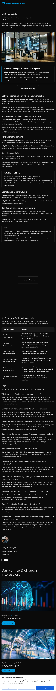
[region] (28, 683)
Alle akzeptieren (45, 688)
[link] (28, 596)
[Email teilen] (7, 559)
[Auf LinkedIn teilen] (5, 559)
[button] (53, 3)
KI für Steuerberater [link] (11, 618)
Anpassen (9, 688)
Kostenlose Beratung (28, 88)
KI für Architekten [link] (10, 666)
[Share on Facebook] (2, 559)
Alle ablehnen (26, 688)
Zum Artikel (7, 623)
